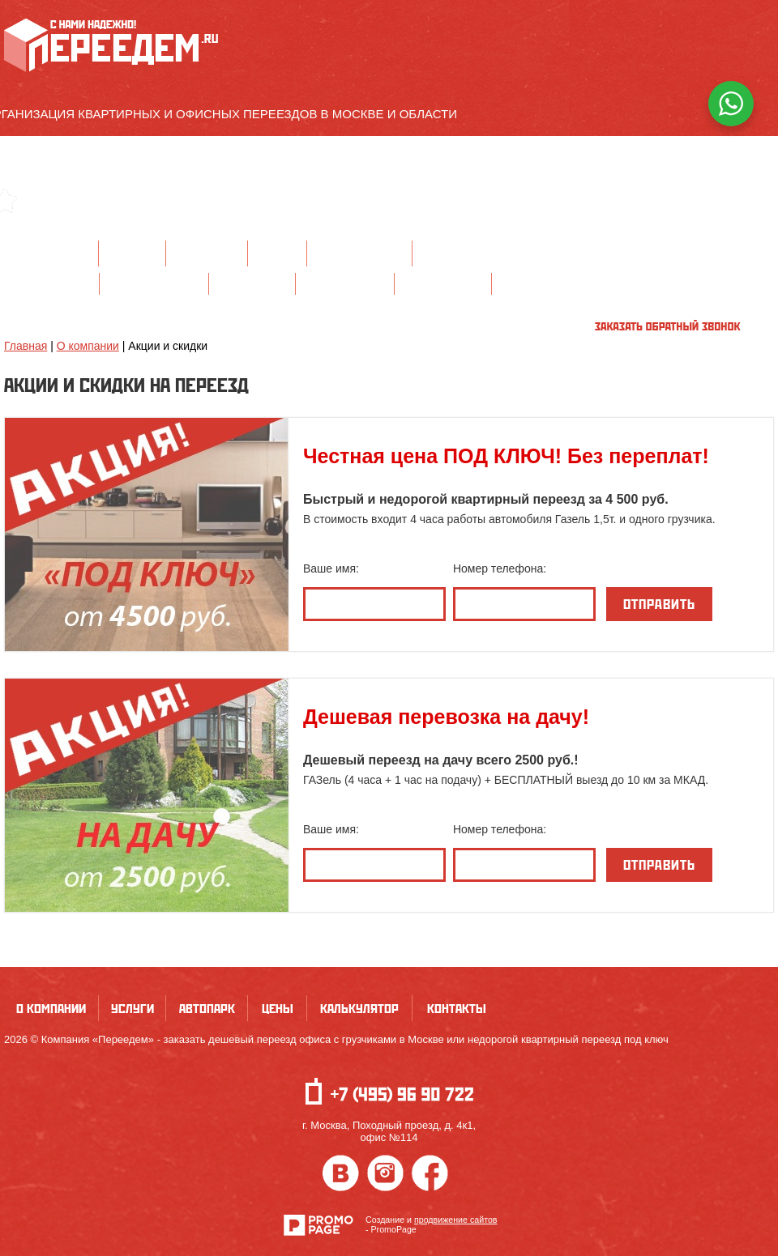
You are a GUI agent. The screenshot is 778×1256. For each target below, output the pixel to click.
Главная (25, 345)
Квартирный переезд (154, 282)
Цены (277, 253)
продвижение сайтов (456, 1219)
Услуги (132, 253)
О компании (51, 253)
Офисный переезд (51, 282)
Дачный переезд (252, 282)
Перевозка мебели (345, 282)
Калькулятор (359, 253)
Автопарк (207, 253)
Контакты (456, 253)
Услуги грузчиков (443, 282)
